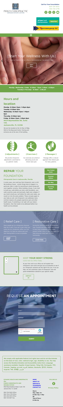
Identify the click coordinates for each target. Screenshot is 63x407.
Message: (21, 317)
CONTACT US (37, 387)
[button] (31, 35)
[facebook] (45, 12)
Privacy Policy (53, 388)
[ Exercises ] (31, 154)
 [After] (60, 60)
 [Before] (2, 60)
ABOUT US (36, 381)
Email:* (20, 310)
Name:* (20, 303)
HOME (35, 379)
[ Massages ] (50, 154)
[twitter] (49, 12)
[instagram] (53, 12)
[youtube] (57, 12)
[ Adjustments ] (12, 154)
